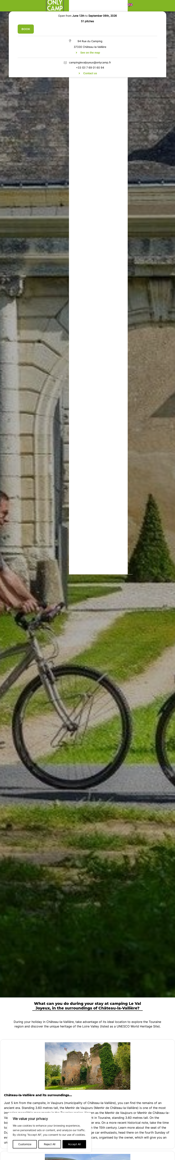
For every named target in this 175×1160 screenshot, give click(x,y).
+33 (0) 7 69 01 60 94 (90, 67)
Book (25, 29)
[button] (130, 5)
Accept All (74, 1144)
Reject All (49, 1144)
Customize (24, 1144)
